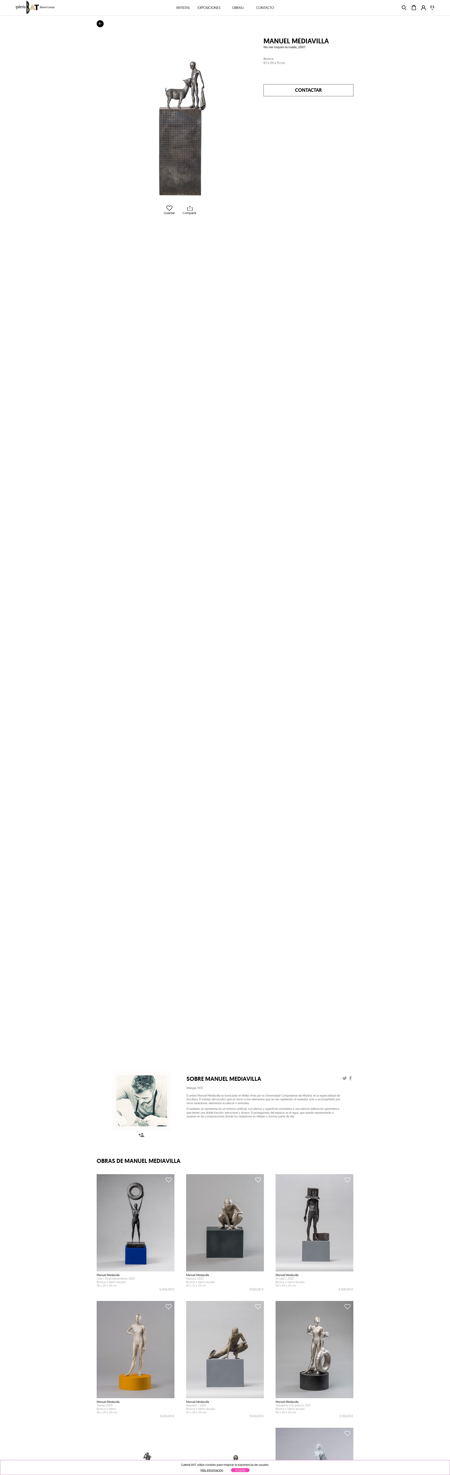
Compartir (189, 210)
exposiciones (209, 7)
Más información (211, 1470)
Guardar (169, 210)
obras (238, 7)
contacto (265, 7)
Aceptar (240, 1470)
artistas (183, 7)
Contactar (308, 90)
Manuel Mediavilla (296, 41)
